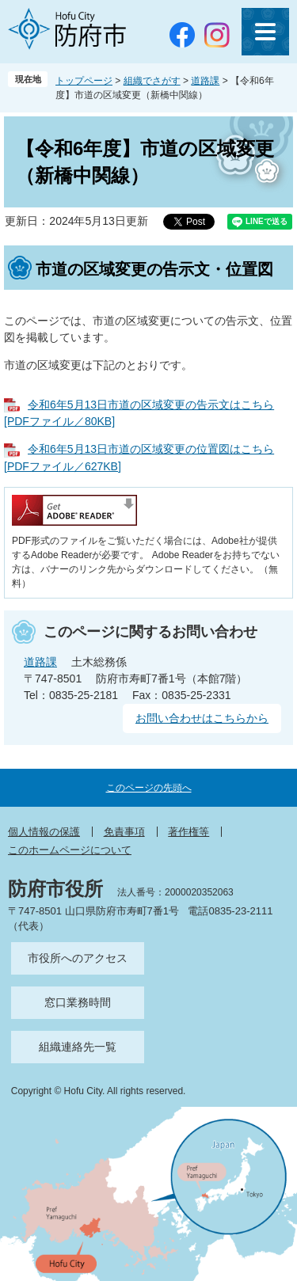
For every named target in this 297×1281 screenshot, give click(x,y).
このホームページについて (69, 850)
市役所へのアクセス (78, 958)
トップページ (83, 80)
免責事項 (124, 832)
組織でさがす (152, 80)
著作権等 (188, 832)
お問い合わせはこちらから (201, 718)
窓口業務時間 (77, 1002)
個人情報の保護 (44, 832)
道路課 (205, 80)
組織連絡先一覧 (77, 1046)
